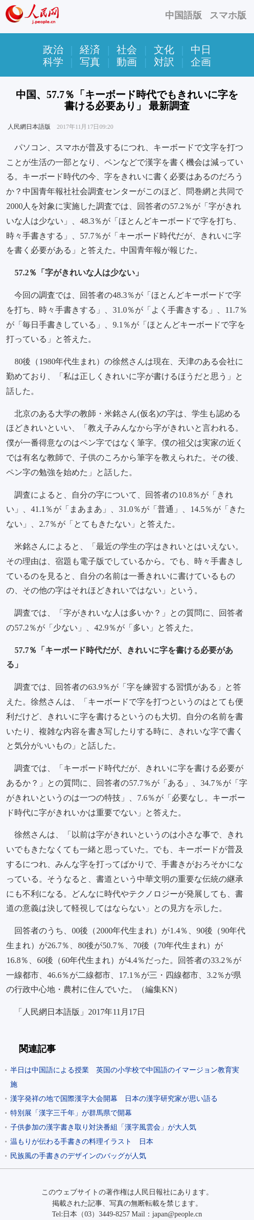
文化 (164, 49)
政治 (53, 49)
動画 (127, 61)
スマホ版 (228, 15)
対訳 (164, 61)
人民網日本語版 (29, 126)
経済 (90, 49)
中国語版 (183, 15)
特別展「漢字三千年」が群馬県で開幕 (71, 1113)
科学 (53, 61)
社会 (127, 49)
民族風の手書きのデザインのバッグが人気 (78, 1156)
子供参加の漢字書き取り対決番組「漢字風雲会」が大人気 (106, 1127)
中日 (201, 49)
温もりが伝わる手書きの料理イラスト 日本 (81, 1141)
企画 (201, 61)
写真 (90, 61)
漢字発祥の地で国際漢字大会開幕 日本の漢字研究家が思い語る (114, 1098)
